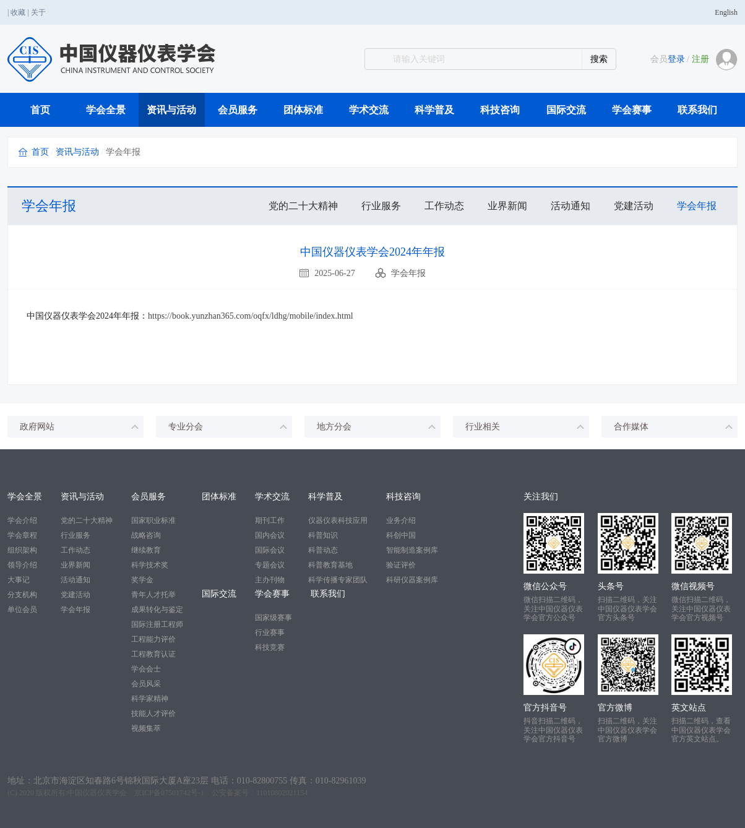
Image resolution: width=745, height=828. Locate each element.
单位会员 (22, 609)
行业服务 (381, 206)
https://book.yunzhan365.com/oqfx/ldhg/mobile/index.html (250, 316)
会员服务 (237, 110)
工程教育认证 (153, 654)
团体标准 (303, 110)
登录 (676, 59)
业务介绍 (401, 520)
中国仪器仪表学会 (97, 792)
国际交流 (566, 110)
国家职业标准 (153, 520)
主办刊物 (270, 580)
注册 (700, 59)
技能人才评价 (153, 713)
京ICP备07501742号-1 (169, 792)
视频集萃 (146, 728)
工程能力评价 (153, 639)
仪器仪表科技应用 (338, 520)
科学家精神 (149, 698)
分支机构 (22, 594)
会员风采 (146, 683)
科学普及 (434, 110)
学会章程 (22, 535)
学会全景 (106, 110)
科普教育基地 (330, 565)
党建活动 (633, 206)
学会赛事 (632, 110)
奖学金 (142, 580)
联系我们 (697, 110)
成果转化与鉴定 (157, 609)
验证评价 (401, 565)
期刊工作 (270, 520)
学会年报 (697, 206)
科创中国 (401, 535)
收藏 (18, 12)
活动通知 (570, 206)
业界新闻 (507, 206)
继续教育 (146, 550)
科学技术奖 (149, 565)
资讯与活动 (171, 110)
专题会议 (270, 565)
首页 (40, 110)
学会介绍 (22, 520)
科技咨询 (500, 110)
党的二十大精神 (303, 206)
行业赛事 (270, 632)
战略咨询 (146, 535)
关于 (38, 12)
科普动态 (323, 550)
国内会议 (270, 535)
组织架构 (22, 550)
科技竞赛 (270, 647)
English (726, 12)
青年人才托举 (153, 594)
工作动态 (444, 206)
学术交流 (369, 110)
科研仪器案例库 (412, 580)
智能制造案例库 (412, 550)
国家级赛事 (273, 617)
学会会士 (146, 669)
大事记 (18, 580)
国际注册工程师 (157, 624)
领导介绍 (22, 565)
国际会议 (270, 550)
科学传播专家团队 (338, 580)
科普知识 (323, 535)
